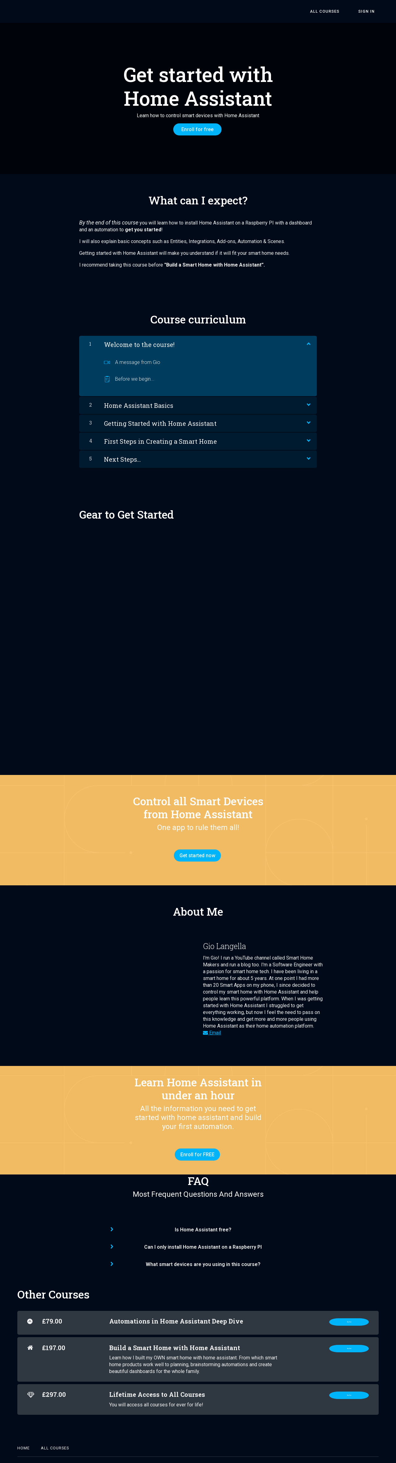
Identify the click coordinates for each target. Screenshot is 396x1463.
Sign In (370, 11)
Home (23, 1437)
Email (212, 1025)
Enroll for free (195, 129)
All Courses (336, 11)
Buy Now (349, 1312)
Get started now (195, 851)
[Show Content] (308, 339)
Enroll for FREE (196, 1146)
